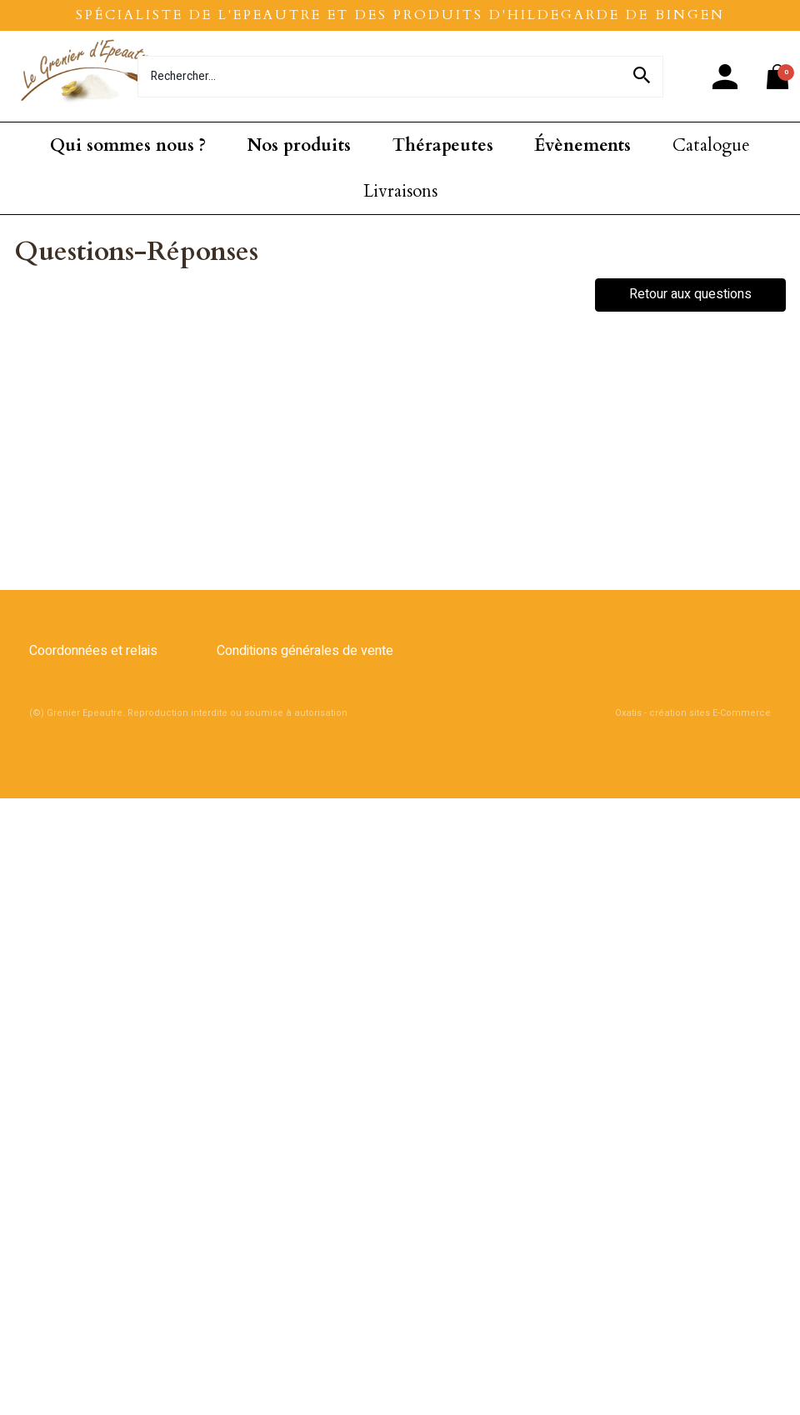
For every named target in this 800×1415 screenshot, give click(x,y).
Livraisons (400, 191)
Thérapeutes (442, 145)
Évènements (582, 145)
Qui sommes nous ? (128, 145)
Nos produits (299, 145)
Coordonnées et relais (93, 651)
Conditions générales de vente (305, 651)
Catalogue (711, 145)
